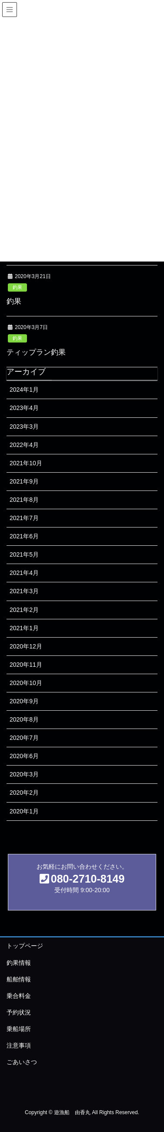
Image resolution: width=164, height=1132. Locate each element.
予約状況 (19, 1012)
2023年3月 (24, 426)
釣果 (17, 287)
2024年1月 (24, 389)
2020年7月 (24, 737)
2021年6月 (24, 536)
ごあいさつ (22, 1061)
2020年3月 (24, 774)
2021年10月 (26, 463)
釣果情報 (19, 962)
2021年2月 (24, 609)
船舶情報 (19, 979)
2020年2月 (24, 792)
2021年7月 (24, 517)
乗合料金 (19, 995)
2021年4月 (24, 572)
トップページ (25, 945)
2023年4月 (24, 407)
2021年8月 (24, 499)
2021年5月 (24, 554)
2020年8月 (24, 719)
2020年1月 (24, 811)
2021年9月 (24, 481)
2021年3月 (24, 591)
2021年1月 (24, 628)
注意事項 (19, 1045)
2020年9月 (24, 701)
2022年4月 (24, 444)
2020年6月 (24, 755)
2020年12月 (26, 646)
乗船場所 (19, 1028)
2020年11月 (26, 664)
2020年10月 (26, 682)
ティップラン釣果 (36, 352)
